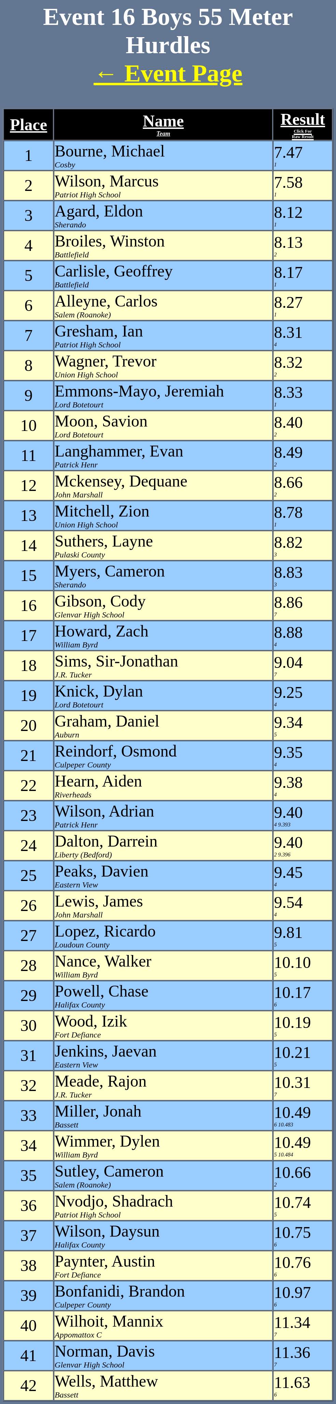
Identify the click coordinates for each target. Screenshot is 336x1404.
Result (302, 124)
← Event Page (168, 73)
